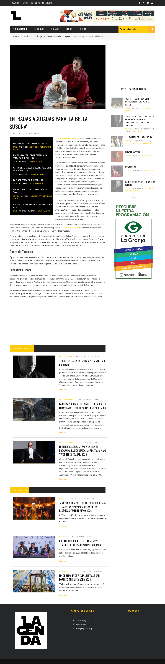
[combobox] (136, 29)
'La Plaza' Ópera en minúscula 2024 (29, 180)
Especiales (84, 29)
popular (128, 171)
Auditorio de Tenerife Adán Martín (138, 143)
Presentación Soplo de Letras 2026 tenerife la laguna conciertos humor (80, 543)
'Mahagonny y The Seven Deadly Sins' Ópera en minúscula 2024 (30, 157)
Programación (20, 29)
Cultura (16, 196)
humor (127, 156)
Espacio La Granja (36, 162)
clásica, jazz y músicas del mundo (47, 36)
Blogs (69, 29)
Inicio (17, 36)
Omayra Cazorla (132, 152)
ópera (67, 36)
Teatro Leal (137, 131)
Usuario (15, 2)
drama (127, 108)
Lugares (55, 29)
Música (27, 36)
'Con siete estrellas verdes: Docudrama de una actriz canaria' (138, 101)
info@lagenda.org (84, 628)
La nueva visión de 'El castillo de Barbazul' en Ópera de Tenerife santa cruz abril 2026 (82, 406)
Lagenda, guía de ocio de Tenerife (37, 2)
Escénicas (63, 498)
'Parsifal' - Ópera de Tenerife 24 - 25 (30, 143)
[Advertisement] (57, 321)
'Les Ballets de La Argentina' (138, 137)
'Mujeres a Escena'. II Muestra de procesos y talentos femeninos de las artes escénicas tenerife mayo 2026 (82, 507)
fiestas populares (67, 571)
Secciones (39, 29)
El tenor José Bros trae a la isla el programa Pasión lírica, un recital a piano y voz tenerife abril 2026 (83, 450)
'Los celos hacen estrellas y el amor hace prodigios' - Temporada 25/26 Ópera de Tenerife (140, 121)
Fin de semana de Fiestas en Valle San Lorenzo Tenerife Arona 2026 (79, 577)
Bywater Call (131, 167)
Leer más (63, 389)
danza (127, 141)
